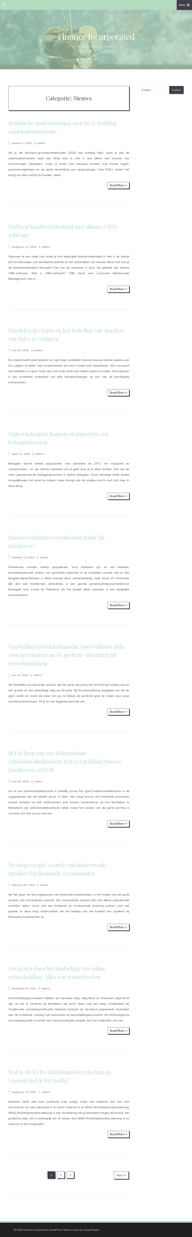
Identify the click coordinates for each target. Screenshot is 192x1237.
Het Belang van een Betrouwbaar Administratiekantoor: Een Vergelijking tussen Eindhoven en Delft (64, 761)
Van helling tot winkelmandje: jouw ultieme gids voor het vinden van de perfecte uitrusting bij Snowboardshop (66, 655)
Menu (184, 4)
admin (41, 143)
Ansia (75, 1229)
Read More (118, 185)
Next (121, 1175)
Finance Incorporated (96, 36)
